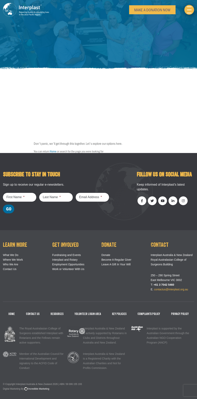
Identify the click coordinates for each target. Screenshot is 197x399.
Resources (57, 314)
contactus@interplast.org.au (171, 289)
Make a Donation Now (152, 9)
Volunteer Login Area (88, 314)
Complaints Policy (149, 314)
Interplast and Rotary (65, 259)
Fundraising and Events (66, 255)
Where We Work (13, 259)
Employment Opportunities (68, 264)
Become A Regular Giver (116, 259)
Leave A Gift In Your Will (115, 264)
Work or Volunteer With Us (68, 269)
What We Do (10, 255)
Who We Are (10, 264)
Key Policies (119, 314)
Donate (105, 255)
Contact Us (9, 269)
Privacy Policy (180, 314)
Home (53, 151)
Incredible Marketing (36, 388)
